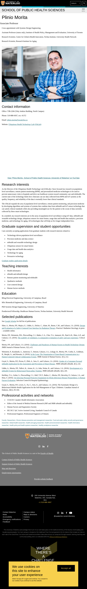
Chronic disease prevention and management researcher (34, 420)
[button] (75, 3)
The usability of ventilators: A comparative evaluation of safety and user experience (48, 338)
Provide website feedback (43, 479)
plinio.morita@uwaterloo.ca (17, 120)
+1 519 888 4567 (45, 502)
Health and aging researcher (35, 423)
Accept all (66, 568)
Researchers (11, 420)
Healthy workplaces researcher (48, 425)
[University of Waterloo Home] (10, 3)
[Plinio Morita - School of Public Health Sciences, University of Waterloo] (43, 152)
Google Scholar (10, 321)
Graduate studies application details (15, 261)
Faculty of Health (47, 453)
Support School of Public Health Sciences (17, 464)
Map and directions (9, 468)
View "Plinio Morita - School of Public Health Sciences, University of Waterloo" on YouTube (43, 178)
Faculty (4, 420)
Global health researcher (17, 423)
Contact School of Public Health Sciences (17, 460)
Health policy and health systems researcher (24, 425)
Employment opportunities (11, 473)
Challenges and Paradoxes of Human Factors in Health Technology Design (57, 345)
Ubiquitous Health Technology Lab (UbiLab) (25, 124)
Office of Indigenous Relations (58, 537)
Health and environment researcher (56, 423)
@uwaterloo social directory (64, 516)
